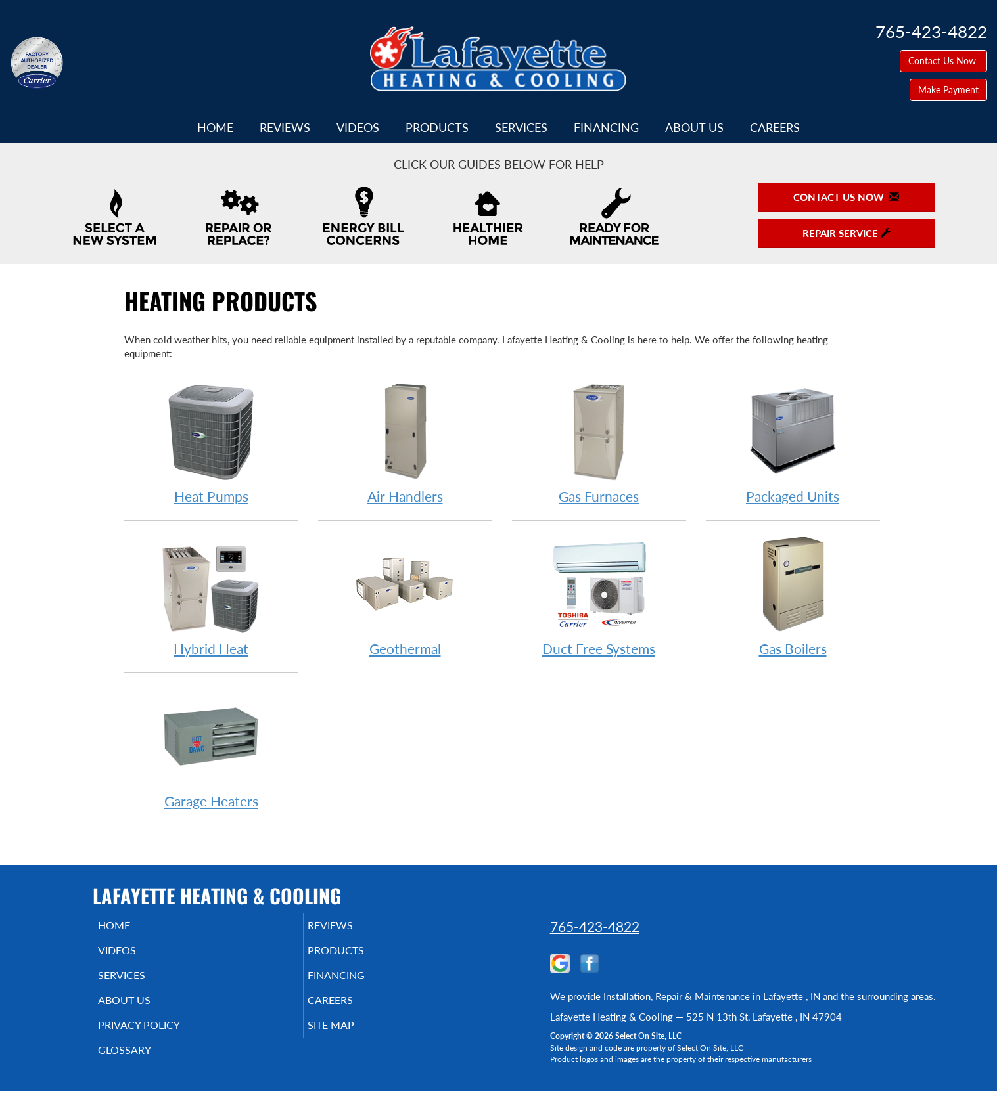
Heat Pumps (211, 443)
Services (521, 127)
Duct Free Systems (599, 595)
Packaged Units (793, 443)
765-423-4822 (594, 926)
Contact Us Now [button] (943, 60)
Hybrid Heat (211, 595)
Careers (775, 127)
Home (215, 127)
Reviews (285, 127)
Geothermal (405, 595)
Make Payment (948, 89)
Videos (357, 127)
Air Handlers (405, 443)
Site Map (350, 1037)
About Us (694, 127)
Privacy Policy (158, 1037)
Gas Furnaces (599, 443)
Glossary (142, 1064)
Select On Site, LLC (648, 1036)
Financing (606, 127)
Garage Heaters (211, 747)
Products (437, 127)
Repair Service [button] (846, 233)
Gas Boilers (793, 595)
